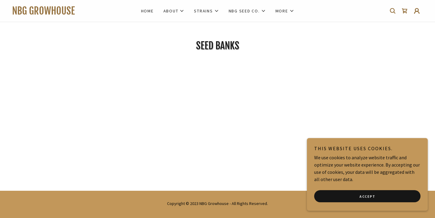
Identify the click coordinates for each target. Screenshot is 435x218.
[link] (63, 13)
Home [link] (147, 11)
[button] (174, 11)
